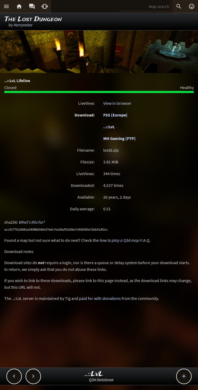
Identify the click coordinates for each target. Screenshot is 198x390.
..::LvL (109, 126)
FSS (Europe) (115, 115)
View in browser (117, 103)
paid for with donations (100, 298)
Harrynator (23, 24)
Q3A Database (101, 379)
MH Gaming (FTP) (119, 138)
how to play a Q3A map (119, 240)
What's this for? (32, 222)
